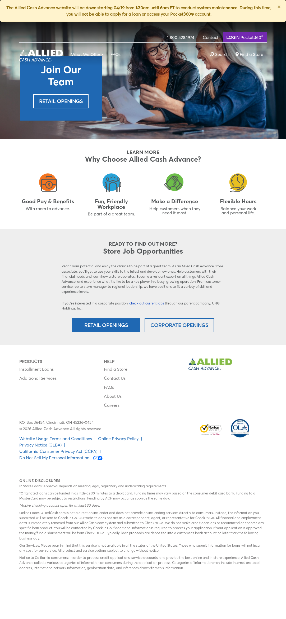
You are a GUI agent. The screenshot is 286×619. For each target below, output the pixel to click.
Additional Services (38, 378)
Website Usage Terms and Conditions (55, 438)
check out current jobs (146, 303)
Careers (111, 405)
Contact (211, 37)
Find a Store (115, 369)
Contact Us (115, 378)
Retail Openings (61, 101)
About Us (113, 396)
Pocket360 (244, 37)
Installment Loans (36, 369)
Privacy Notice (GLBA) (40, 445)
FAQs (115, 54)
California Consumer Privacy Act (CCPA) (58, 451)
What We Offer (85, 54)
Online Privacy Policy (118, 438)
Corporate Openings (179, 325)
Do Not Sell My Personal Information (61, 458)
